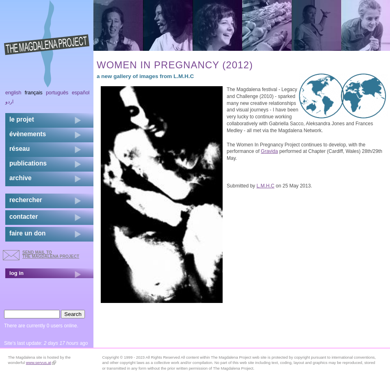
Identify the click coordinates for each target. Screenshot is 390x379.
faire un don (27, 233)
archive (20, 177)
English (13, 93)
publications (28, 163)
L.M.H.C (265, 186)
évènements (27, 134)
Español (81, 93)
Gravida (269, 151)
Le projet (21, 119)
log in (16, 273)
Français (34, 93)
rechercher (25, 199)
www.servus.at (41, 362)
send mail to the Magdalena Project (50, 254)
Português (57, 93)
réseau (19, 148)
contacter (23, 216)
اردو (9, 102)
